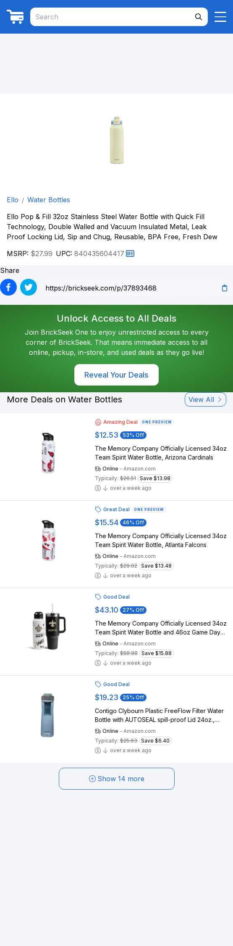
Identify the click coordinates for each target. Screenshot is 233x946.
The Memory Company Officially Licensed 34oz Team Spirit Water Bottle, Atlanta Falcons (161, 540)
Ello (12, 200)
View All (205, 399)
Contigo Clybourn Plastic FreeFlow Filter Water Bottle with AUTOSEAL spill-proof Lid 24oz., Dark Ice (159, 715)
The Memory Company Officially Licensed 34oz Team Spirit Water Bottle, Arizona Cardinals (161, 453)
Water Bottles (48, 200)
